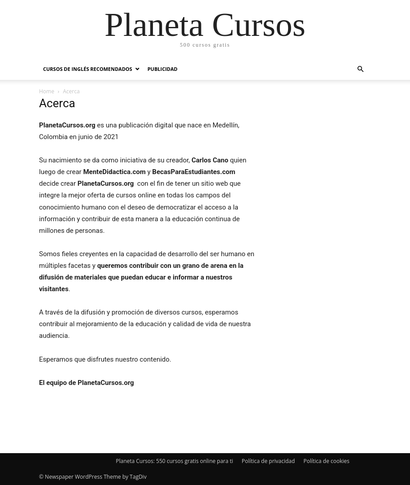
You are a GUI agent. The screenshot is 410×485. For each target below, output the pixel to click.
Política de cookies (326, 461)
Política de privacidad (268, 461)
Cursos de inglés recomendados (87, 69)
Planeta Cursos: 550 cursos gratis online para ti (174, 461)
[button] (360, 69)
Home (46, 91)
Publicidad (163, 69)
